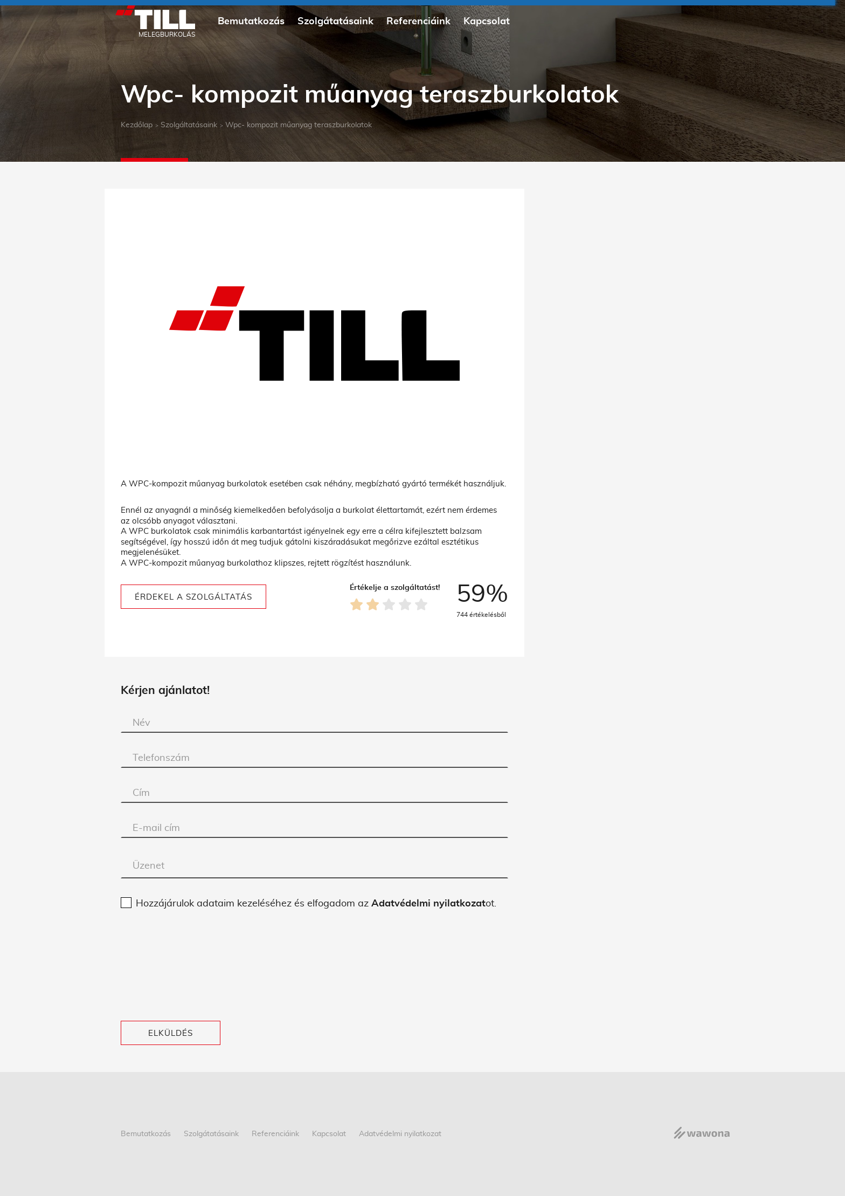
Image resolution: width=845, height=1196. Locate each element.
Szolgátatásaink (335, 21)
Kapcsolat (486, 21)
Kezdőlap (137, 125)
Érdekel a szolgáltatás (193, 597)
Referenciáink (418, 21)
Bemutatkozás (251, 21)
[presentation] (165, 966)
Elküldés (170, 1033)
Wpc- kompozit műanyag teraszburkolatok (298, 125)
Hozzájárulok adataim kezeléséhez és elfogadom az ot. (316, 904)
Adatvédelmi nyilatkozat (428, 904)
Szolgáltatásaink (189, 125)
